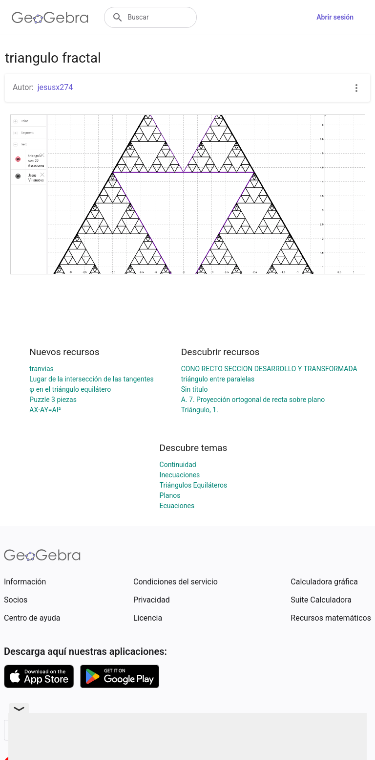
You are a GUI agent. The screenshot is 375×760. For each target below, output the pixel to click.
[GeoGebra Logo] (50, 17)
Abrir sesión (335, 17)
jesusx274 (55, 87)
